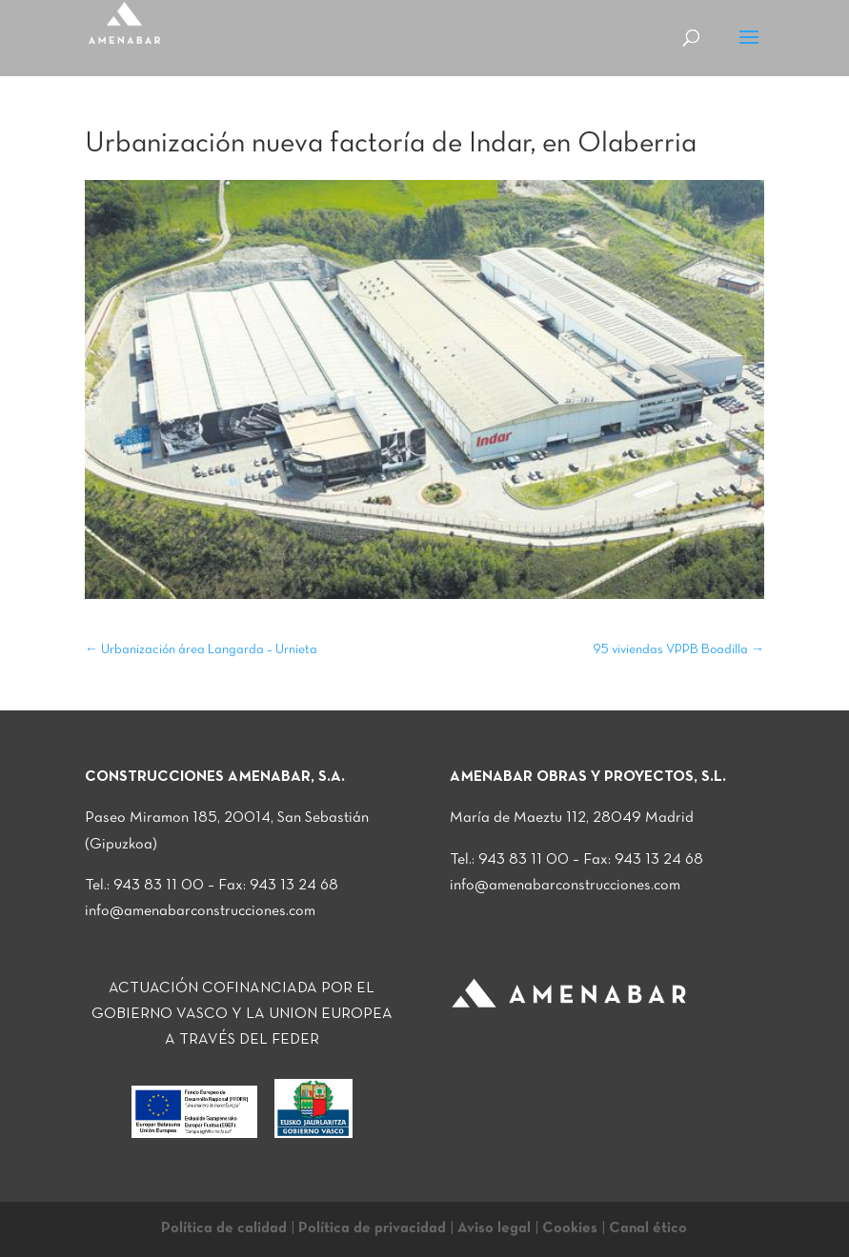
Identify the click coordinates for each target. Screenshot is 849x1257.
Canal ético (648, 1228)
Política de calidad (224, 1228)
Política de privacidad (372, 1228)
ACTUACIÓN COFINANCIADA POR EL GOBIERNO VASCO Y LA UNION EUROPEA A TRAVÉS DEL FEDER (242, 1014)
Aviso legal (494, 1228)
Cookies (569, 1228)
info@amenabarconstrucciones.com (200, 911)
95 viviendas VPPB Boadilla (678, 650)
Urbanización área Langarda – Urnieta (201, 650)
